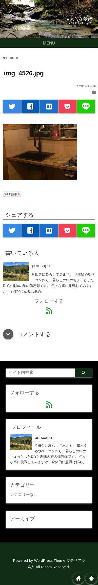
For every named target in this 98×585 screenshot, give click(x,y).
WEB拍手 (12, 194)
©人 (31, 567)
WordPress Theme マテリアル (59, 560)
